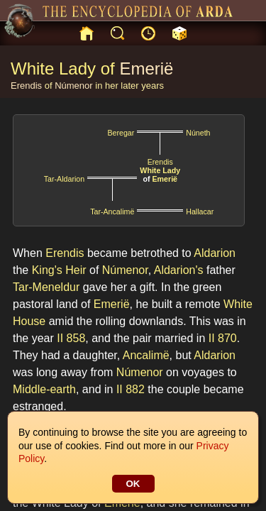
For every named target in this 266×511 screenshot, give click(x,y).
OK (133, 483)
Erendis (26, 85)
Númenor (73, 85)
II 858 (71, 338)
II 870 (223, 338)
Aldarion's (179, 270)
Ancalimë (146, 355)
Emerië (146, 68)
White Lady (160, 170)
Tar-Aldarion (64, 179)
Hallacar (200, 211)
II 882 (130, 389)
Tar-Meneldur (46, 287)
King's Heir (59, 270)
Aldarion (214, 253)
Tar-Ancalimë (112, 211)
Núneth (198, 132)
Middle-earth (44, 389)
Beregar (120, 132)
